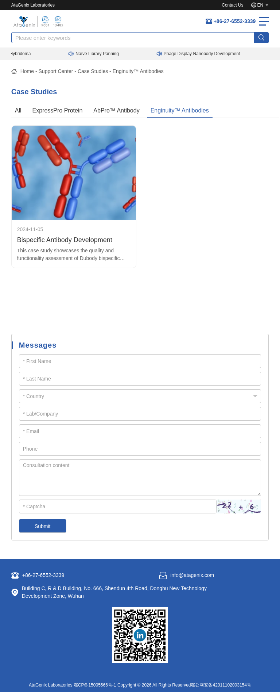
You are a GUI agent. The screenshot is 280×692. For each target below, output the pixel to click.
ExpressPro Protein (57, 110)
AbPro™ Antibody (116, 110)
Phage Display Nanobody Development (204, 53)
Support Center (56, 71)
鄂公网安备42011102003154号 (221, 685)
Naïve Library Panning (99, 53)
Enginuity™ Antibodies (138, 71)
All (18, 110)
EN (260, 5)
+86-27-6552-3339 (235, 21)
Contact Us (232, 5)
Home (27, 71)
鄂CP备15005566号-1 (95, 685)
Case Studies (93, 71)
